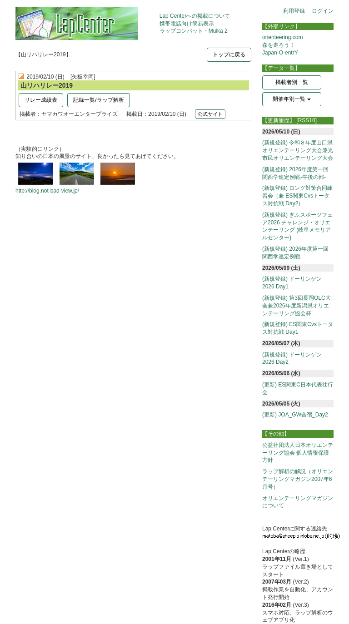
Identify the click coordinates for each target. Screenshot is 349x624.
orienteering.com (282, 37)
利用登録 (294, 11)
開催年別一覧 (291, 99)
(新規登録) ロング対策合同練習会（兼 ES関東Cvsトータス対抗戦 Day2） (297, 196)
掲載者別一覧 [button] (291, 82)
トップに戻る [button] (229, 54)
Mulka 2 (218, 31)
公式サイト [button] (210, 114)
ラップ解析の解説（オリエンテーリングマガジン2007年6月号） (297, 479)
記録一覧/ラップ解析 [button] (98, 100)
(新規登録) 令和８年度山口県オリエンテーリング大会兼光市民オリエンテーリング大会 (297, 150)
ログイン (323, 11)
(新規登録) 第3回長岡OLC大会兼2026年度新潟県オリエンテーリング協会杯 (296, 306)
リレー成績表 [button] (41, 100)
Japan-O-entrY (280, 53)
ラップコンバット (181, 31)
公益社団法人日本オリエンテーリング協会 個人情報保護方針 (297, 453)
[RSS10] (306, 120)
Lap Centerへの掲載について (195, 16)
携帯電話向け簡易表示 (187, 23)
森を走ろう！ (278, 45)
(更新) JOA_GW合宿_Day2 (295, 414)
